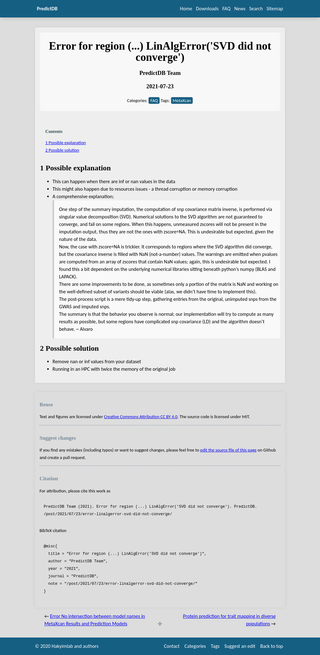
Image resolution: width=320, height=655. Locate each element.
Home (186, 9)
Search (256, 9)
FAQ (226, 9)
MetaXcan (182, 100)
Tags (215, 646)
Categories (195, 646)
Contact (172, 646)
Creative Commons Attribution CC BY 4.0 (141, 416)
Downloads (207, 9)
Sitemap (275, 9)
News (240, 9)
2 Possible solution (62, 150)
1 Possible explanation (65, 142)
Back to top (271, 646)
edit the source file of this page (228, 450)
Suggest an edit (239, 646)
